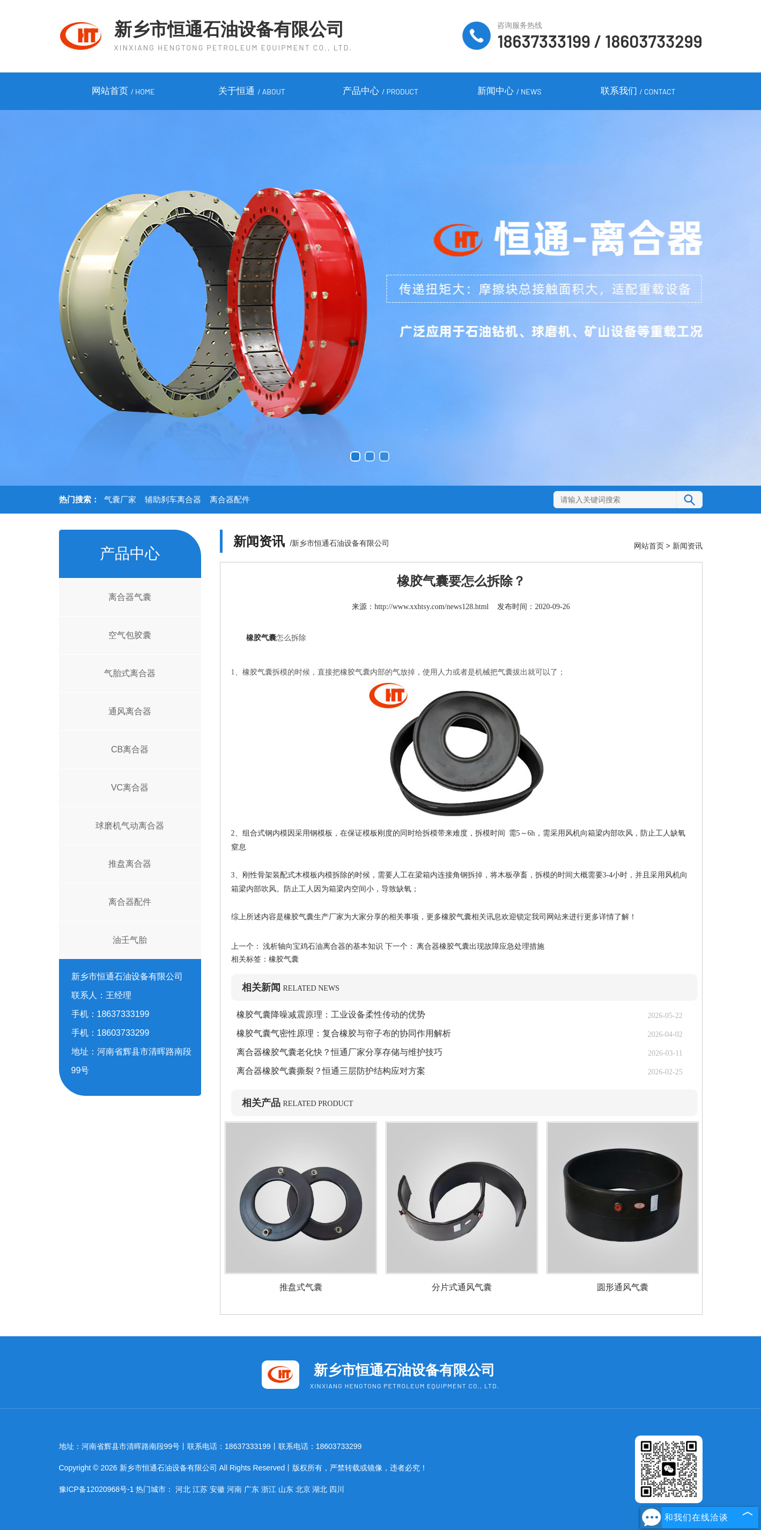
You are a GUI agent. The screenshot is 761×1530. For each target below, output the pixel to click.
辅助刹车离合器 (173, 499)
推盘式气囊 (300, 1287)
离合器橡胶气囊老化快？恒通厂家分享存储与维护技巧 (339, 1052)
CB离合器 (130, 749)
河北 (182, 1489)
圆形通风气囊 (622, 1287)
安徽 (217, 1489)
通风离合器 (129, 711)
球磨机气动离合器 (129, 825)
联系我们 (638, 92)
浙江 (268, 1489)
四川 (336, 1489)
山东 (285, 1489)
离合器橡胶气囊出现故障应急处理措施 (480, 946)
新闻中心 (509, 92)
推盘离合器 (129, 863)
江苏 (200, 1489)
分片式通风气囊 (462, 1287)
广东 (251, 1489)
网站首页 (123, 92)
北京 (303, 1489)
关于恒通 (251, 92)
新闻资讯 (688, 545)
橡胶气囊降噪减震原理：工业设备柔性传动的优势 (331, 1014)
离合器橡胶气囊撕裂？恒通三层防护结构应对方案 (331, 1070)
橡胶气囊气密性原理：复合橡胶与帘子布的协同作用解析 (344, 1033)
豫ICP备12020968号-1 (96, 1489)
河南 (234, 1489)
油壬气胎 (130, 940)
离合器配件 (230, 499)
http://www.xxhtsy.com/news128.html (431, 607)
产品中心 (380, 92)
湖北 (319, 1489)
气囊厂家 (120, 499)
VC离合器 (130, 787)
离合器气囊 (129, 597)
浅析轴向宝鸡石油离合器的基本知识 (323, 946)
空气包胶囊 (129, 635)
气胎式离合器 (130, 673)
